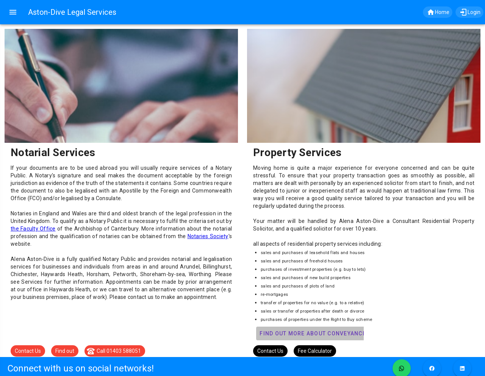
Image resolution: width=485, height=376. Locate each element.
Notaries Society (208, 236)
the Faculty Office (33, 229)
